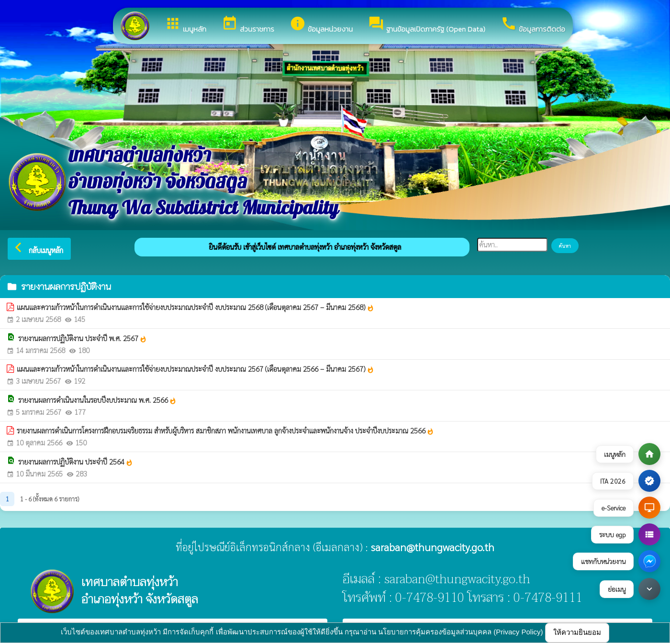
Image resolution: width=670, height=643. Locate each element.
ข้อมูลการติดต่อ (533, 24)
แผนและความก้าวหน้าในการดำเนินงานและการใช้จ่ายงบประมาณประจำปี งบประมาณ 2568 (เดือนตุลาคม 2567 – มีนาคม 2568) (195, 307)
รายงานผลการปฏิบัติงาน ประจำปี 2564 (75, 461)
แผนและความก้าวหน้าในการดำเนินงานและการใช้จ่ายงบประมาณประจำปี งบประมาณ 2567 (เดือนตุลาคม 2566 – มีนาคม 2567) (195, 369)
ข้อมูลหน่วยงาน (321, 24)
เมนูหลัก (185, 24)
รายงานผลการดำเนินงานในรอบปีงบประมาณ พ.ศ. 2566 (97, 400)
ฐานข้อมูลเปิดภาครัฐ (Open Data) (426, 24)
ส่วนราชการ (248, 24)
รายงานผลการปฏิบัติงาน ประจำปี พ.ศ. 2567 (82, 338)
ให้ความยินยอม (577, 632)
